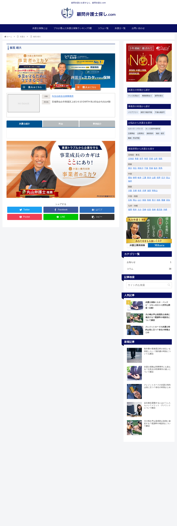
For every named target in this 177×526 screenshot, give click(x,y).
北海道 (131, 158)
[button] (169, 285)
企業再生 (140, 133)
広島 (130, 200)
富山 (168, 178)
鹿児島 (159, 209)
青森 (137, 158)
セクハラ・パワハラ (135, 129)
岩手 (141, 158)
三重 (144, 178)
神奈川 (140, 168)
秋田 (146, 158)
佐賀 (149, 209)
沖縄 (165, 209)
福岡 (130, 209)
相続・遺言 (160, 133)
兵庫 (144, 190)
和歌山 (155, 190)
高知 (168, 200)
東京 (130, 168)
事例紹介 (97, 124)
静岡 (135, 178)
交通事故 (131, 133)
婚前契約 (150, 133)
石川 (163, 178)
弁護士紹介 (24, 124)
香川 (154, 200)
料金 (61, 124)
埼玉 (135, 168)
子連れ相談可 (160, 112)
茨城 (151, 168)
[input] (149, 285)
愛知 (130, 178)
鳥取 (144, 200)
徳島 (158, 200)
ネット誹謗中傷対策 (153, 129)
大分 (139, 209)
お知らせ (149, 262)
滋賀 (149, 190)
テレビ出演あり (134, 96)
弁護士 (22, 37)
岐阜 (139, 178)
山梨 (154, 178)
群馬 (160, 168)
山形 (156, 158)
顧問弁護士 (159, 96)
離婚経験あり (147, 96)
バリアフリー (133, 112)
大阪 (130, 190)
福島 (160, 158)
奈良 (139, 190)
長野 (158, 178)
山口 (139, 200)
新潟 (149, 178)
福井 (130, 181)
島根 (149, 200)
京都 (135, 190)
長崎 (154, 209)
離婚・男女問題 (134, 138)
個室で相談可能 (146, 112)
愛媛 (163, 200)
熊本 (135, 209)
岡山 (135, 200)
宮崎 (144, 209)
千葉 (146, 168)
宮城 (151, 158)
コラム (149, 269)
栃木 (156, 168)
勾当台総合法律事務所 (63, 96)
